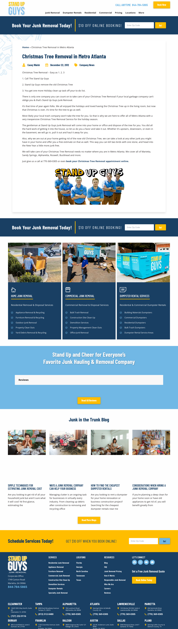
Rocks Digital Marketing (159, 623)
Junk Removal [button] (52, 12)
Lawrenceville (126, 581)
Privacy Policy (14, 623)
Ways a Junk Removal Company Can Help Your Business (66, 464)
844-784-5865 (140, 5)
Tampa (38, 581)
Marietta (150, 581)
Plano (148, 598)
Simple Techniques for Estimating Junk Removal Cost (25, 464)
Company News (86, 65)
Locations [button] (130, 12)
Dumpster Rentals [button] (72, 12)
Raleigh (67, 598)
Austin (94, 598)
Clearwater (15, 581)
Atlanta (95, 581)
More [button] (141, 12)
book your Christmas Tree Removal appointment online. (97, 161)
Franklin (40, 598)
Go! (160, 25)
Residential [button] (90, 12)
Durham (12, 598)
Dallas (121, 598)
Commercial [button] (105, 12)
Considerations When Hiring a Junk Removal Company (149, 464)
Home (25, 47)
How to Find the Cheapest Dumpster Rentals (105, 464)
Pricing (118, 12)
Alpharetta (69, 581)
